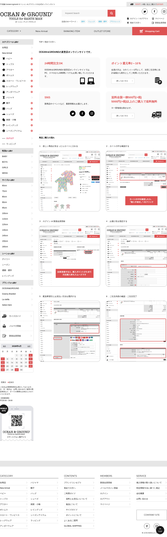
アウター (4, 504)
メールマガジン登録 (109, 488)
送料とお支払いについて (75, 499)
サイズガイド (15, 316)
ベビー (3, 493)
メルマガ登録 (15, 326)
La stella (5, 299)
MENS (5, 173)
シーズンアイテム (38, 515)
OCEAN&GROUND (10, 288)
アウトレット (115, 21)
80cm (4, 197)
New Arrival (7, 53)
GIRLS (5, 167)
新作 (83, 21)
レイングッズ (8, 276)
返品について (71, 504)
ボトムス (4, 510)
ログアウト (143, 18)
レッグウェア (6, 520)
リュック (91, 21)
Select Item (7, 305)
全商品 (5, 47)
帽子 (33, 488)
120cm (5, 224)
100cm (5, 213)
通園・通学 (102, 21)
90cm (4, 202)
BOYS (5, 162)
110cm (5, 219)
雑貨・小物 (35, 504)
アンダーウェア (7, 526)
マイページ (159, 18)
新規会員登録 (160, 23)
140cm (5, 235)
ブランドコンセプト (73, 482)
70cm (4, 191)
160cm (5, 247)
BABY (4, 156)
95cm (4, 208)
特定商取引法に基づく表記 (148, 488)
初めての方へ (135, 23)
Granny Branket (9, 294)
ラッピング (11, 144)
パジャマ (10, 97)
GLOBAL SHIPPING (73, 526)
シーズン (6, 265)
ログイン (133, 18)
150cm (5, 241)
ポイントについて (73, 515)
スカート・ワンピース (9, 515)
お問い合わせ (142, 499)
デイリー (6, 259)
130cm (5, 230)
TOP (41, 42)
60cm (4, 185)
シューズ (34, 499)
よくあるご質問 (71, 520)
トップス (4, 499)
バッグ (33, 493)
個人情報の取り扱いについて (149, 482)
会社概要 (140, 493)
